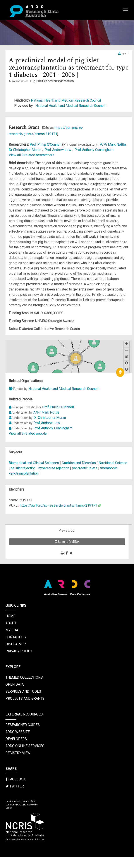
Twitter (14, 786)
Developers (16, 739)
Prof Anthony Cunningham (93, 150)
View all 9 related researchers (31, 155)
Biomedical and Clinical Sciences (34, 463)
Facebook (15, 779)
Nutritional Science (113, 463)
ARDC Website (17, 732)
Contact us (15, 637)
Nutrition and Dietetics (79, 463)
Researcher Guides (22, 725)
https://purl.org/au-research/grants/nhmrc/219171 (58, 505)
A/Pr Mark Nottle (113, 144)
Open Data (14, 684)
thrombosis (109, 468)
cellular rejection (23, 468)
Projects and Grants (25, 698)
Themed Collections (24, 677)
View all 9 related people (28, 433)
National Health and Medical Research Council (66, 100)
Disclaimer (15, 644)
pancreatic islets (84, 468)
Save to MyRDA (67, 541)
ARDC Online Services (24, 746)
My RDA (11, 630)
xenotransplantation (24, 473)
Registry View (17, 753)
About (10, 623)
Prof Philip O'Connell (46, 144)
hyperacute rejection (53, 468)
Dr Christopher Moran (25, 150)
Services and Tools (23, 691)
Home (10, 616)
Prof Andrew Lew (58, 150)
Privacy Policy (18, 651)
